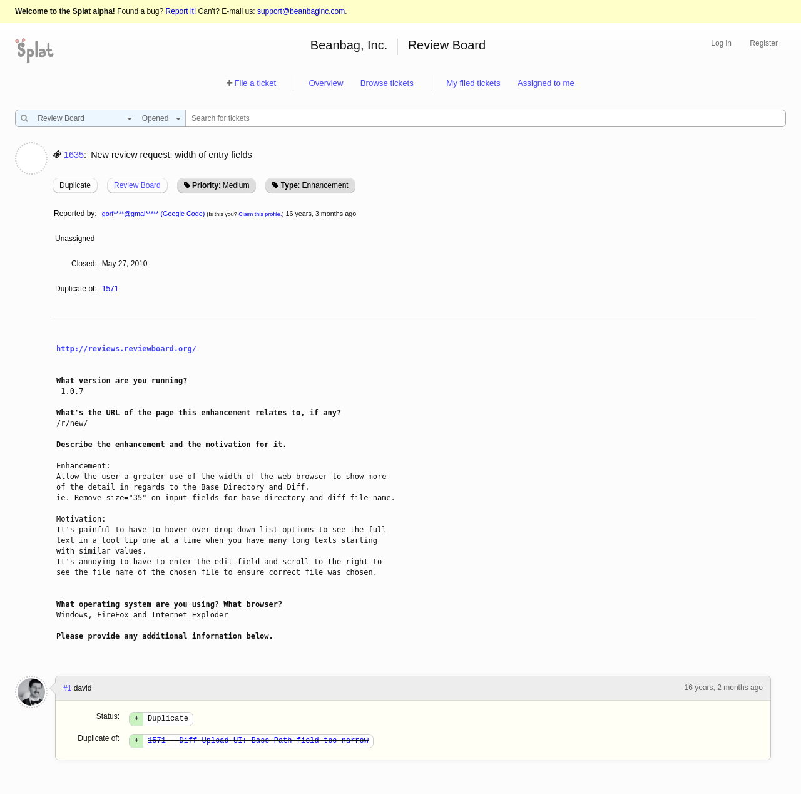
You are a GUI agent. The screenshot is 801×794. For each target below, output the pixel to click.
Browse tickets (387, 83)
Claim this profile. (260, 214)
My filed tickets (473, 83)
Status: (108, 716)
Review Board (447, 45)
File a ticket (255, 83)
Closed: (84, 263)
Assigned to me (546, 83)
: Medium (220, 185)
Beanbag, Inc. (348, 45)
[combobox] (82, 118)
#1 (67, 688)
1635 (74, 155)
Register (764, 43)
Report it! (181, 11)
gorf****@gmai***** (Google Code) (153, 213)
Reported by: (75, 213)
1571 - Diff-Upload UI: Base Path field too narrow (258, 743)
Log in (721, 43)
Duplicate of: (76, 288)
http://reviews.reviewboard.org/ (126, 348)
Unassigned (76, 238)
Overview (326, 83)
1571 (110, 288)
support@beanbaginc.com (301, 11)
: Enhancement (315, 185)
